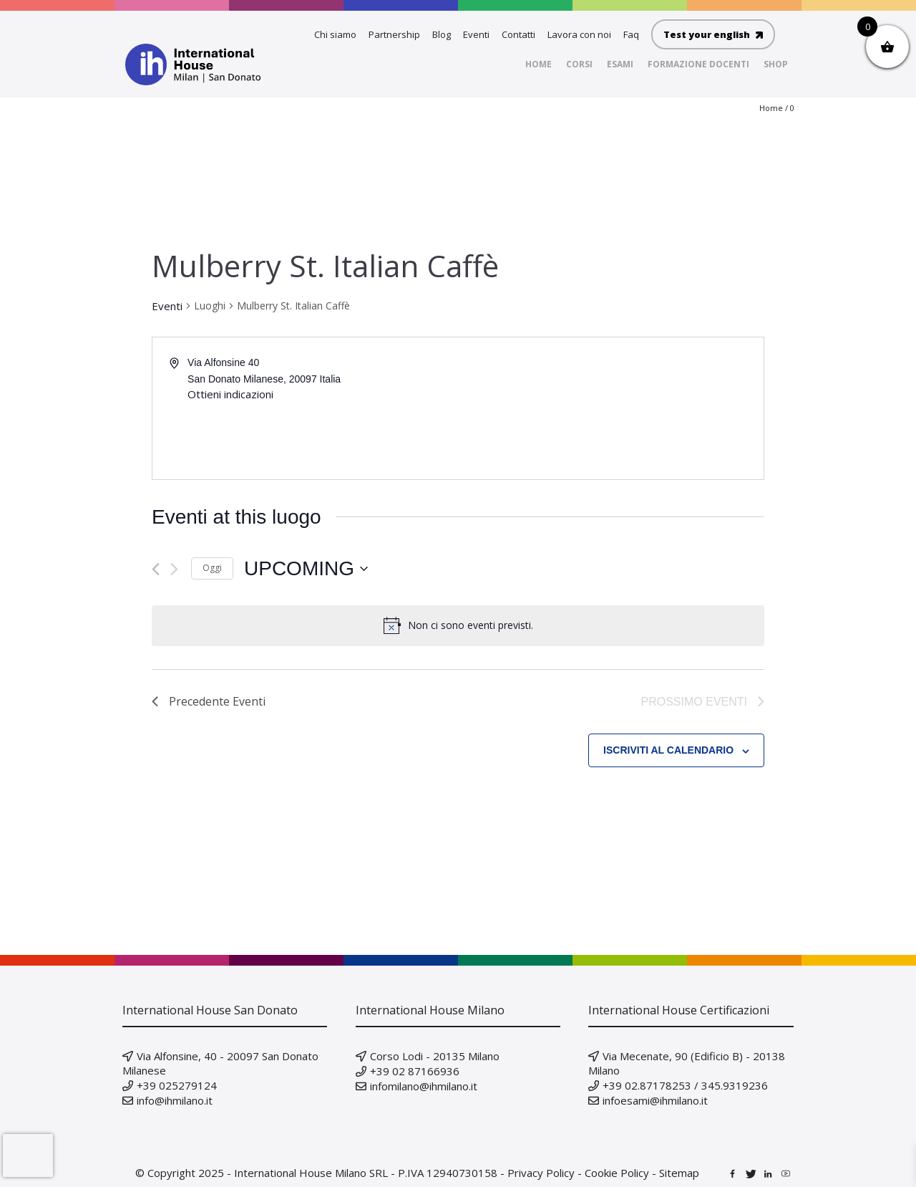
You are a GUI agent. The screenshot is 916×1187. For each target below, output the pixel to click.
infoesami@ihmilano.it (655, 1100)
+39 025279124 (177, 1085)
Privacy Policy (541, 1173)
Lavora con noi (579, 34)
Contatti (518, 34)
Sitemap (679, 1173)
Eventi (476, 34)
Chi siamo (335, 34)
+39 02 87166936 (414, 1071)
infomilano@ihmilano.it (423, 1086)
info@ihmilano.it (175, 1100)
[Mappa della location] (609, 408)
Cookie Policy (617, 1173)
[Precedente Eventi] (156, 569)
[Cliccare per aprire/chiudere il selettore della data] (306, 568)
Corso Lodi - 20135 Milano (435, 1056)
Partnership (394, 34)
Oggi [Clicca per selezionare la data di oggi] (212, 568)
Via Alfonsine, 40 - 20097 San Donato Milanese (220, 1063)
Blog (441, 34)
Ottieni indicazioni (230, 394)
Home (771, 107)
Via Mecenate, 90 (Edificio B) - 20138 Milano (686, 1063)
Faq (631, 34)
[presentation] (28, 1155)
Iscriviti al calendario (668, 750)
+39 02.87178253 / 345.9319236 (685, 1085)
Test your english (713, 34)
